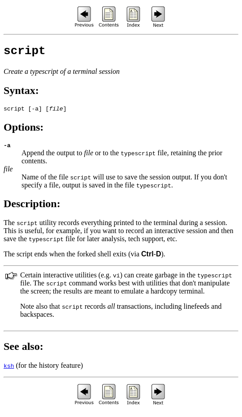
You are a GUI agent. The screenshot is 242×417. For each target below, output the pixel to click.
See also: (23, 351)
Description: (32, 209)
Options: (23, 131)
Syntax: (21, 93)
